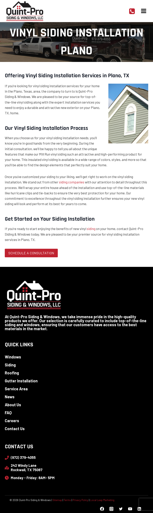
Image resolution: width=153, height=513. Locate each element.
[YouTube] (130, 509)
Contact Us (15, 428)
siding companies (71, 182)
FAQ (8, 412)
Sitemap (57, 500)
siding (91, 229)
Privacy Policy (80, 500)
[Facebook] (102, 509)
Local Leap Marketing (102, 500)
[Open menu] (143, 11)
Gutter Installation (21, 380)
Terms (67, 500)
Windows (13, 356)
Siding (10, 364)
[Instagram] (111, 509)
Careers (12, 420)
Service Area (16, 388)
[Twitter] (121, 509)
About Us (13, 404)
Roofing (12, 372)
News (10, 396)
